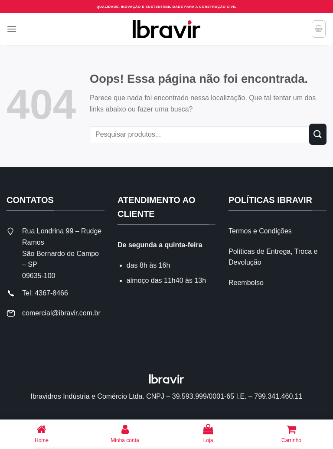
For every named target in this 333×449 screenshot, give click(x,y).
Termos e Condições (260, 231)
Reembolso (246, 282)
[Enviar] (317, 134)
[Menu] (12, 28)
